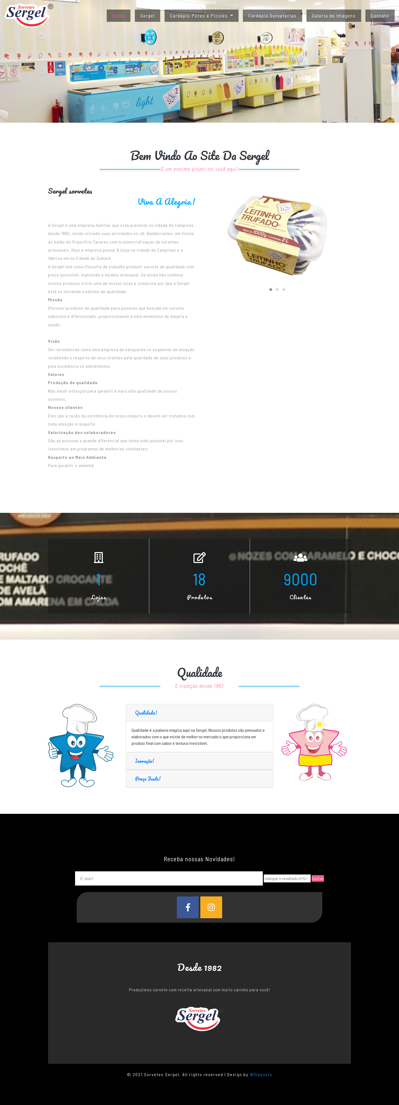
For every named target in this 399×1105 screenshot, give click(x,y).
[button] (270, 289)
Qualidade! (146, 712)
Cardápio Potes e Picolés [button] (199, 15)
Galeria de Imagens (334, 15)
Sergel (147, 15)
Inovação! (144, 761)
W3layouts (261, 1074)
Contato (380, 15)
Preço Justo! (147, 778)
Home (121, 15)
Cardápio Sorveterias (272, 15)
